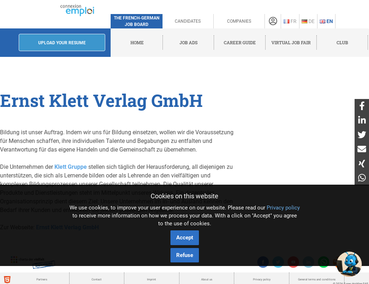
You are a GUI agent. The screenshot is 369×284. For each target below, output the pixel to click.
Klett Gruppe (70, 166)
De (308, 21)
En (326, 21)
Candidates (188, 21)
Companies (239, 21)
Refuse (184, 255)
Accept (184, 237)
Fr (290, 21)
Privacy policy (283, 207)
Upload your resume (62, 42)
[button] (349, 264)
